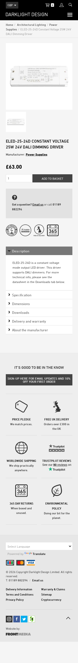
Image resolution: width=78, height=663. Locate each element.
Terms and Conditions (19, 594)
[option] (39, 76)
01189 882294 (18, 580)
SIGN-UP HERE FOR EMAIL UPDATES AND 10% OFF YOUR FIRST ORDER (39, 380)
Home (9, 24)
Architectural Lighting (31, 24)
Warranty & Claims (53, 589)
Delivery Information (19, 589)
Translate (35, 554)
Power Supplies (36, 154)
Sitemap (46, 594)
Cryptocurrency (51, 599)
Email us (37, 204)
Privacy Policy (15, 599)
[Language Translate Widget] (39, 546)
